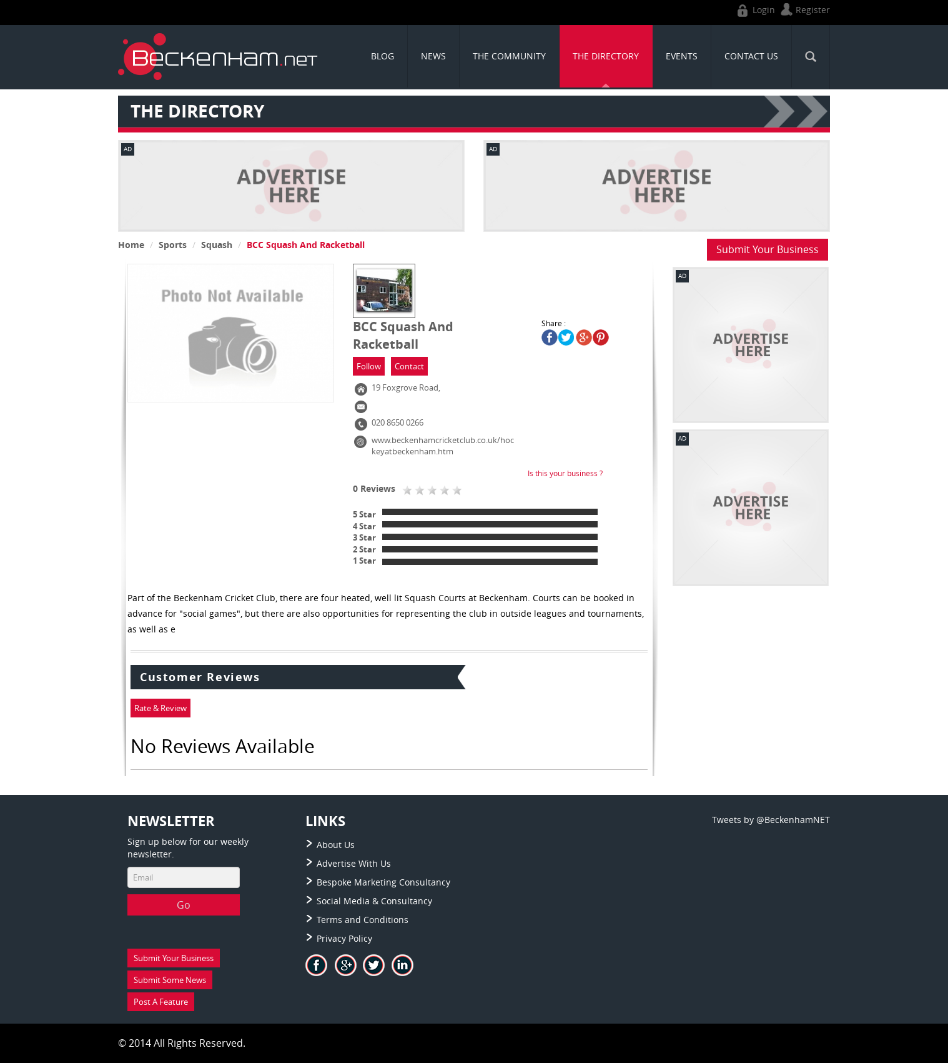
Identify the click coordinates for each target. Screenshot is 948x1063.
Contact (409, 366)
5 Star (364, 514)
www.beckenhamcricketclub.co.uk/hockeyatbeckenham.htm (443, 445)
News (433, 56)
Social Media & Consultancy (374, 901)
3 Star (364, 537)
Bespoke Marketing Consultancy (383, 882)
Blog (382, 56)
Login (754, 10)
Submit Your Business (767, 249)
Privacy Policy (344, 938)
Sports (173, 245)
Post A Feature (161, 1001)
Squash (216, 245)
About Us (336, 845)
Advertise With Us (354, 863)
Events (682, 56)
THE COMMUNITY (509, 56)
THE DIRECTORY (606, 56)
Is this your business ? (565, 473)
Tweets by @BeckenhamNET (771, 820)
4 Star (364, 526)
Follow (369, 366)
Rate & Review (160, 708)
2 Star (364, 549)
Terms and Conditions (362, 920)
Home (131, 245)
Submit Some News (170, 980)
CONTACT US (751, 56)
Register (804, 10)
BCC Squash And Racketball (306, 245)
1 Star (364, 560)
